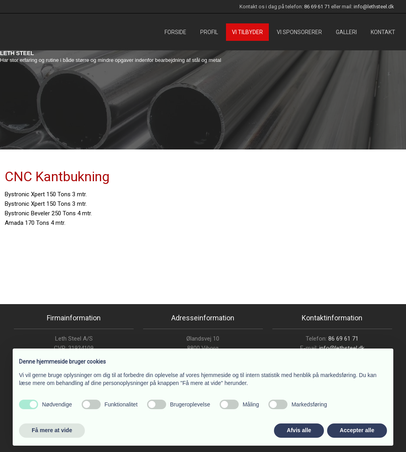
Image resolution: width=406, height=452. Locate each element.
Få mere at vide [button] (52, 430)
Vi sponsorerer (299, 32)
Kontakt (383, 32)
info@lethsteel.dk (374, 7)
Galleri (346, 32)
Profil (209, 32)
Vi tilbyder (247, 32)
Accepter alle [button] (357, 430)
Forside (175, 32)
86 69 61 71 (317, 7)
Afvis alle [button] (299, 430)
